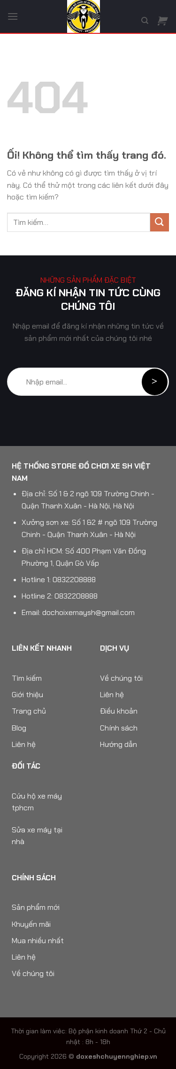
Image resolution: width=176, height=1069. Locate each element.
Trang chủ (29, 711)
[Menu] (12, 16)
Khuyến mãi (31, 924)
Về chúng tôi (121, 678)
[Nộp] (159, 222)
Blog (19, 728)
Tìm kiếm (27, 678)
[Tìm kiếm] (144, 21)
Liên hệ (24, 744)
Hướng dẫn (118, 744)
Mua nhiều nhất (38, 941)
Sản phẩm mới (36, 907)
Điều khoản (119, 711)
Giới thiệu (27, 695)
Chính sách (119, 728)
